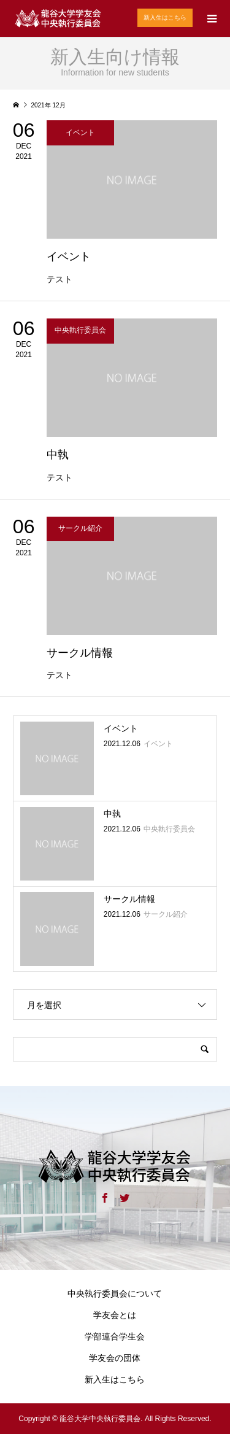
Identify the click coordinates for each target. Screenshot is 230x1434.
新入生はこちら (165, 17)
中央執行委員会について (114, 1293)
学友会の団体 (114, 1358)
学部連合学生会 (115, 1336)
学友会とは (114, 1315)
